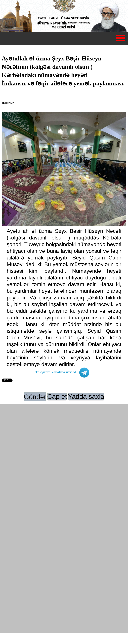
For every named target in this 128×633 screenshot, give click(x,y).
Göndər (35, 397)
